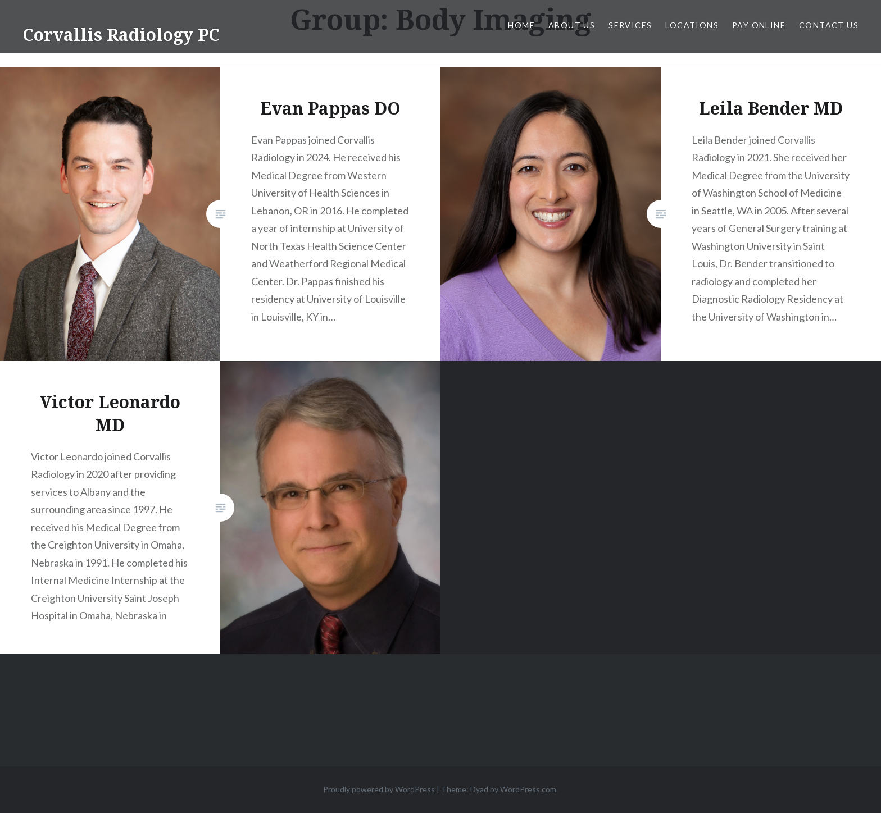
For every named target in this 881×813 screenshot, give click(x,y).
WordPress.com (528, 789)
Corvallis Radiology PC (121, 34)
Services (630, 25)
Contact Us (829, 25)
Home (521, 25)
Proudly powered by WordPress (379, 789)
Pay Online (758, 25)
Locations (692, 25)
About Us (571, 25)
